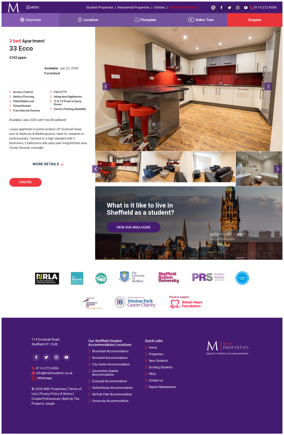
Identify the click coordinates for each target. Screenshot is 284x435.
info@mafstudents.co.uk (54, 373)
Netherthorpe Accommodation (112, 388)
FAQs (152, 373)
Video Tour (201, 19)
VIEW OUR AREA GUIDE (133, 227)
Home (153, 347)
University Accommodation (110, 401)
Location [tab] (87, 19)
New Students (158, 360)
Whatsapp (42, 378)
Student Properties (99, 7)
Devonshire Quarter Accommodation (105, 372)
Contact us (156, 380)
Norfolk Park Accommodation (112, 394)
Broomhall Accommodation (110, 351)
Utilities (159, 7)
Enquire (254, 20)
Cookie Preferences (46, 398)
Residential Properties (134, 7)
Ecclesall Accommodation (109, 381)
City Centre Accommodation (111, 364)
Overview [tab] (30, 19)
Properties (156, 354)
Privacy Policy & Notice (56, 394)
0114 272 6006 (263, 7)
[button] (106, 117)
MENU (32, 7)
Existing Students (161, 367)
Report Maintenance (183, 7)
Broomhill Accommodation (110, 358)
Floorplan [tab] (145, 19)
